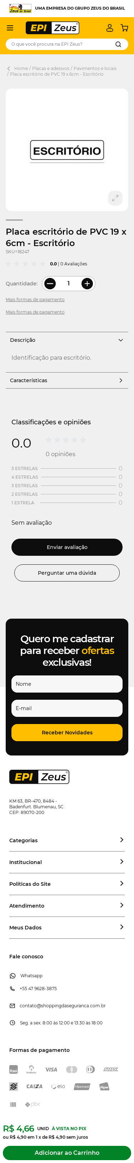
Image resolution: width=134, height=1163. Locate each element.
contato (28, 1005)
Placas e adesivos (50, 68)
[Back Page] (10, 68)
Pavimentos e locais (95, 68)
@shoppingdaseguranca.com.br (71, 1005)
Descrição (67, 340)
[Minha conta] (109, 28)
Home (21, 68)
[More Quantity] (87, 283)
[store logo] (52, 27)
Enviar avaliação (67, 547)
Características (67, 380)
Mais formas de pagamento (35, 299)
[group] (26, 264)
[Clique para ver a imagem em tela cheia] (67, 150)
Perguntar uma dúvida (67, 573)
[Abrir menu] (10, 28)
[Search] (118, 44)
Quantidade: (22, 283)
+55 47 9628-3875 (38, 988)
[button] (67, 732)
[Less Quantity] (50, 283)
